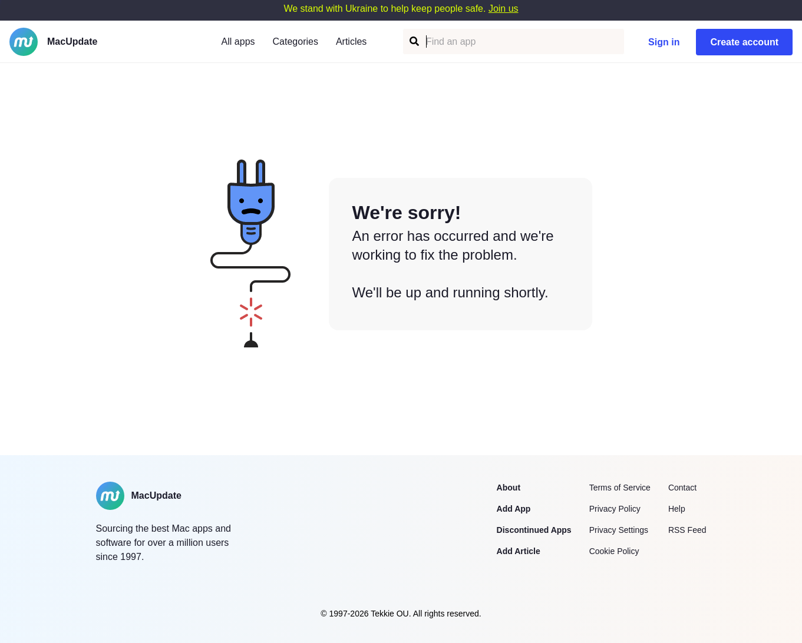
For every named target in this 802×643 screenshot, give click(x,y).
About (508, 487)
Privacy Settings (618, 530)
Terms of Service (620, 487)
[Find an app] (413, 41)
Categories (295, 41)
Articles (351, 41)
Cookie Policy (614, 551)
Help (676, 508)
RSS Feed (687, 530)
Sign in (663, 42)
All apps (238, 41)
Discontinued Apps (534, 530)
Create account (744, 42)
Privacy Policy (615, 508)
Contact (682, 487)
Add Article (518, 551)
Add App (514, 508)
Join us (504, 8)
